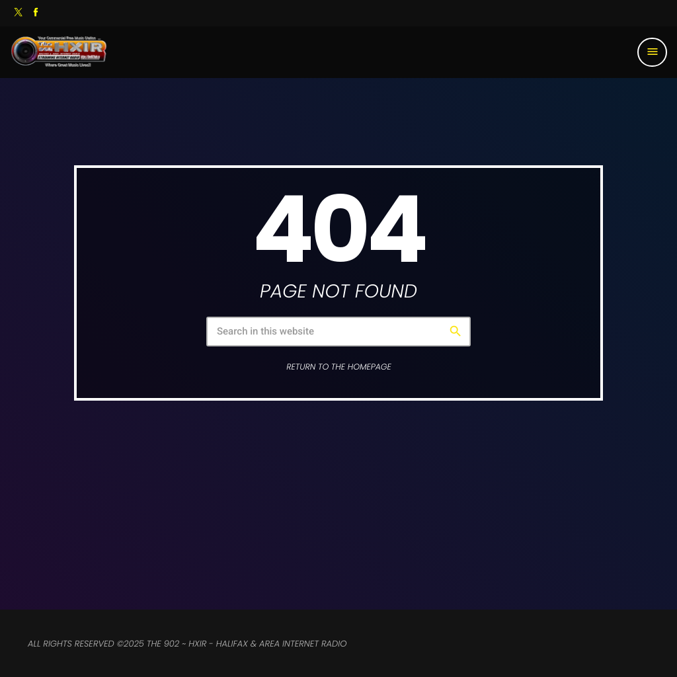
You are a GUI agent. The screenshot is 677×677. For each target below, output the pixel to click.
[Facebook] (35, 13)
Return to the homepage (338, 367)
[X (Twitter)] (18, 13)
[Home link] (59, 52)
